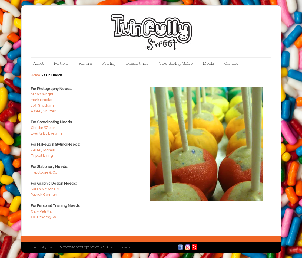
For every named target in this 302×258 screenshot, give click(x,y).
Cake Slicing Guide (176, 63)
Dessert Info (137, 63)
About (38, 63)
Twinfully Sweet (45, 247)
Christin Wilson (43, 128)
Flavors (85, 63)
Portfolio (61, 63)
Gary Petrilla (41, 211)
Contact (231, 63)
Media (208, 63)
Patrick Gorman (44, 194)
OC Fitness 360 (43, 217)
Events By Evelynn (46, 133)
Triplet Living (42, 156)
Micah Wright (42, 94)
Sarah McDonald (45, 189)
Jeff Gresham (42, 105)
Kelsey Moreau (44, 150)
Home (35, 75)
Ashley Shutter (43, 111)
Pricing (109, 63)
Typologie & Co (44, 172)
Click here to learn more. (120, 247)
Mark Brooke (41, 100)
